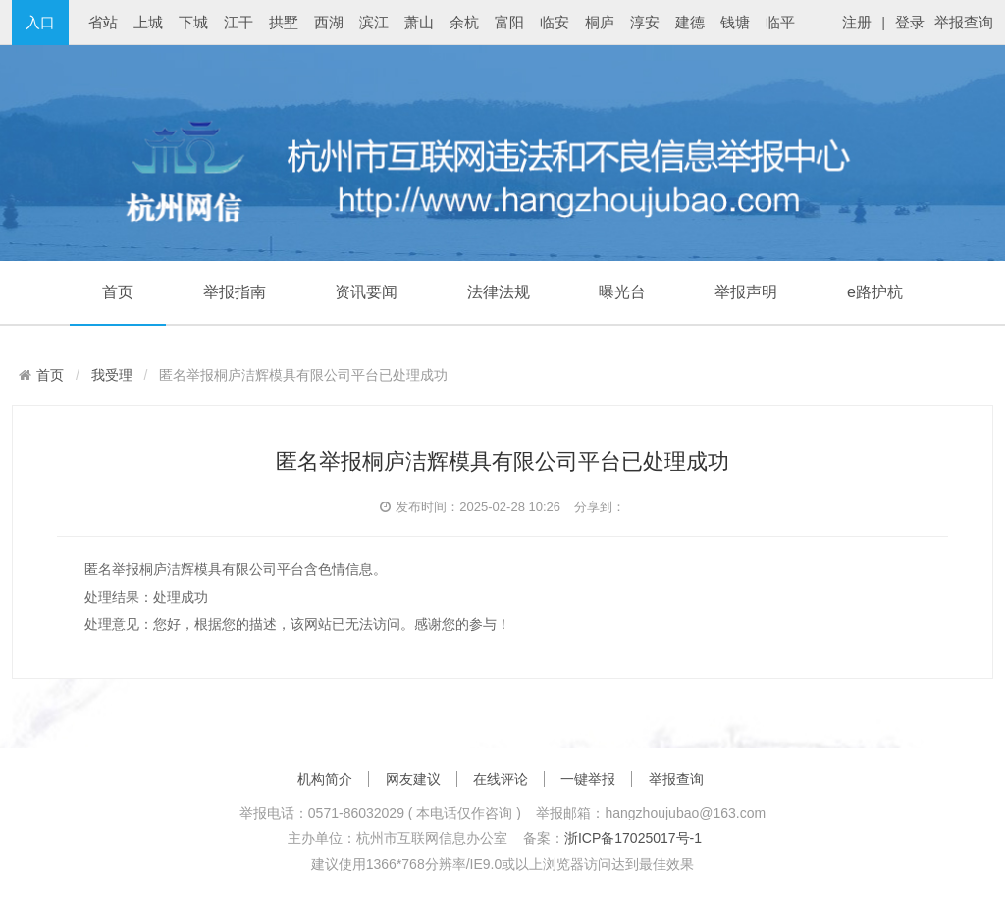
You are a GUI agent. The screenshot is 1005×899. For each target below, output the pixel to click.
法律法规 (498, 292)
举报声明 (745, 292)
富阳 (509, 22)
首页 (117, 292)
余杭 (464, 22)
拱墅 (283, 22)
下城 (193, 22)
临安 (554, 22)
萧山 (419, 22)
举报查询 (963, 22)
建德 (690, 22)
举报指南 (234, 292)
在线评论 (500, 779)
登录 (910, 22)
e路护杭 (875, 292)
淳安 (645, 22)
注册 (857, 22)
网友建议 (413, 779)
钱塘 (735, 22)
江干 (238, 22)
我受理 (111, 375)
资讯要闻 (366, 292)
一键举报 (587, 779)
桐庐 (599, 22)
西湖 (329, 22)
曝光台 (622, 292)
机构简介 (324, 779)
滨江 (374, 22)
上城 (148, 22)
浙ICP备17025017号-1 (633, 838)
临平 (780, 22)
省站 (103, 22)
